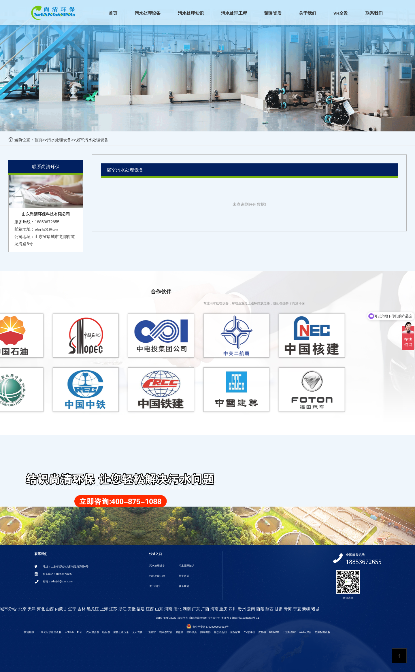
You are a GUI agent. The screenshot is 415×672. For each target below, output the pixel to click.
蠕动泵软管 (165, 632)
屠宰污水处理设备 (92, 139)
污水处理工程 (234, 13)
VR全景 (340, 13)
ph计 (80, 632)
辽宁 (71, 609)
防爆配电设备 (322, 632)
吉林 (81, 609)
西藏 (259, 609)
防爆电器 (205, 632)
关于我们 (307, 13)
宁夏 (296, 609)
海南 (213, 609)
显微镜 (179, 632)
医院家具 (235, 632)
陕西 (268, 609)
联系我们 (374, 13)
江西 (149, 609)
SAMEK (69, 632)
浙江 (122, 609)
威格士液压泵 (121, 632)
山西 (49, 609)
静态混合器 (220, 632)
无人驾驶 (137, 632)
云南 (250, 609)
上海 (103, 609)
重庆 (223, 609)
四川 (232, 609)
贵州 (241, 609)
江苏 (112, 609)
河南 (167, 609)
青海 (287, 609)
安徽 (131, 609)
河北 (40, 609)
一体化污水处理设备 (49, 632)
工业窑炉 (151, 632)
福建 (140, 609)
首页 (113, 13)
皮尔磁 (262, 632)
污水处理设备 (148, 13)
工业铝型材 (289, 632)
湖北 (177, 609)
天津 (31, 609)
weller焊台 (305, 632)
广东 (195, 609)
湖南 (186, 609)
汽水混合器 (92, 632)
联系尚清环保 (46, 166)
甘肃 (278, 609)
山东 (158, 609)
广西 (204, 609)
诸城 (315, 609)
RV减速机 (249, 632)
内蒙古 (60, 609)
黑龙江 (92, 609)
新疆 (305, 609)
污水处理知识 (191, 13)
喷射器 (106, 632)
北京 (22, 609)
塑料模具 (191, 632)
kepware (274, 632)
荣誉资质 (273, 13)
